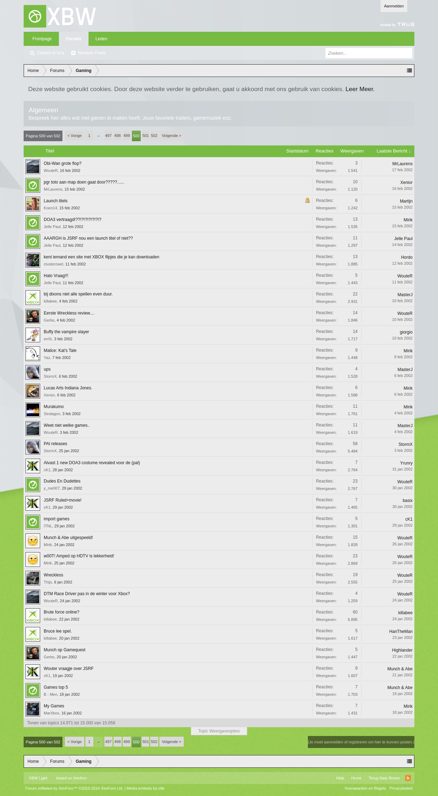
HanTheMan (401, 631)
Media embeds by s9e (146, 788)
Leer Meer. (360, 88)
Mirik (408, 219)
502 (154, 135)
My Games (54, 706)
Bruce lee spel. (58, 631)
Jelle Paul (52, 227)
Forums (73, 38)
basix (408, 500)
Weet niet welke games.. (67, 425)
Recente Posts (91, 52)
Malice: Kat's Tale (60, 350)
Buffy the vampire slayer (66, 331)
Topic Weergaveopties (219, 731)
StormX (50, 376)
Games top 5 (56, 687)
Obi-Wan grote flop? (62, 163)
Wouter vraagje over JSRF (68, 668)
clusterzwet (53, 264)
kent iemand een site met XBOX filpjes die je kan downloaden (101, 257)
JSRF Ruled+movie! (62, 500)
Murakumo (54, 406)
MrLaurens (403, 163)
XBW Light (38, 778)
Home (356, 778)
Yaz (47, 357)
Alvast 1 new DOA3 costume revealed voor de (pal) (92, 462)
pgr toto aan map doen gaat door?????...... (84, 182)
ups (47, 369)
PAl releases (55, 443)
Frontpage (42, 38)
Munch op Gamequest (64, 649)
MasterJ (405, 294)
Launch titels (55, 200)
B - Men (50, 694)
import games (56, 518)
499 (126, 135)
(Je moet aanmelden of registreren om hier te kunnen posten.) (361, 742)
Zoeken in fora (50, 52)
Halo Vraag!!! (56, 275)
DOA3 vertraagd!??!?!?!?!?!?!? (72, 219)
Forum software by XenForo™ (74, 788)
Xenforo (80, 778)
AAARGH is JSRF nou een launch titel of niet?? (88, 238)
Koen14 (50, 208)
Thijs (48, 582)
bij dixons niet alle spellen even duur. (78, 294)
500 (136, 136)
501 (145, 135)
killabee (50, 301)
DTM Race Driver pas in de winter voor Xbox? (87, 593)
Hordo (407, 257)
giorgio (406, 332)
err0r (48, 339)
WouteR (51, 170)
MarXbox (51, 713)
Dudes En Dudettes (62, 481)
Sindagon (52, 414)
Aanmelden (394, 6)
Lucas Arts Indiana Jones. (68, 387)
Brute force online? (61, 612)
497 (108, 135)
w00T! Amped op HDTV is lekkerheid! (79, 555)
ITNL (48, 526)
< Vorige (74, 135)
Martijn (406, 201)
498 (117, 135)
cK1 (47, 470)
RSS (408, 778)
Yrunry (406, 463)
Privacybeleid (400, 788)
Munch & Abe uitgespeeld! (68, 537)
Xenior (406, 182)
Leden (101, 38)
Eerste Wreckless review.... (69, 313)
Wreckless (53, 575)
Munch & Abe (400, 668)
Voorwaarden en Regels (365, 788)
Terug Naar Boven (384, 778)
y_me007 (52, 488)
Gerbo (49, 320)
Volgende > (171, 135)
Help (340, 778)
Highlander (402, 650)
